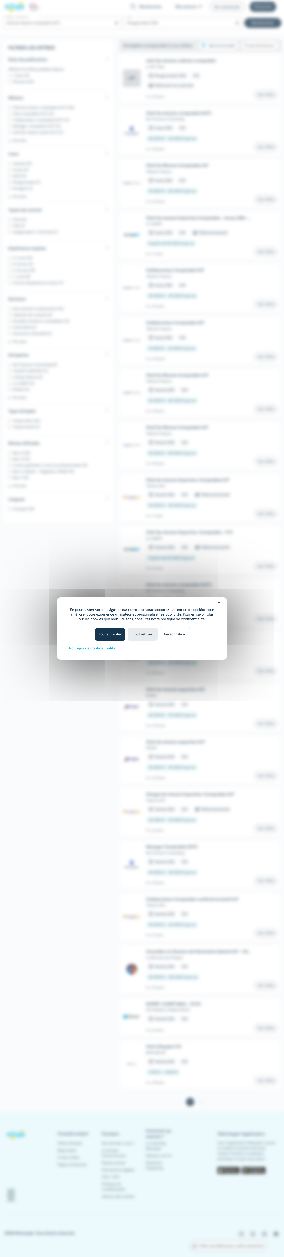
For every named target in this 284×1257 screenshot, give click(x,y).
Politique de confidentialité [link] (92, 648)
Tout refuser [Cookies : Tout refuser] (142, 634)
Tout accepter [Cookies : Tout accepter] (110, 634)
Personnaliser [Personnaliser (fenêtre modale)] (175, 634)
